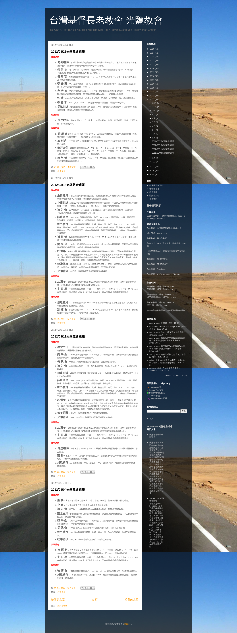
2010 (152, 170)
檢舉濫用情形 (154, 205)
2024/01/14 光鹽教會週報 (156, 499)
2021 (152, 64)
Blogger (127, 624)
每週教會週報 (179, 310)
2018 (152, 76)
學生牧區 (153, 199)
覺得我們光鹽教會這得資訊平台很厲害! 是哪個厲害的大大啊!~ (167, 339)
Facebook (161, 269)
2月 (154, 158)
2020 (152, 68)
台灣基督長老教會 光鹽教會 (106, 20)
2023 (152, 57)
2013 (152, 95)
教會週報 (62, 171)
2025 (152, 49)
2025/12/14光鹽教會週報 (159, 426)
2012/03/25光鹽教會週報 (68, 51)
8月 (154, 118)
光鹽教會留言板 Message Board (156, 443)
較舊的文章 (132, 599)
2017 (152, 80)
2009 (152, 174)
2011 (152, 166)
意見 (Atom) (63, 606)
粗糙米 (164, 323)
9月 (154, 114)
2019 (152, 72)
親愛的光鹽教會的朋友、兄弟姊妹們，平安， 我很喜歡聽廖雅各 (167, 361)
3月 (154, 138)
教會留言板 (154, 189)
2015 (152, 88)
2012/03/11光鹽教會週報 (68, 336)
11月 (154, 107)
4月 (154, 134)
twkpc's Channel (173, 274)
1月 (154, 161)
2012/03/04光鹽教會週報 (68, 489)
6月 (154, 126)
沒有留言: (72, 167)
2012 (152, 99)
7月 (154, 122)
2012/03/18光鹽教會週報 (68, 185)
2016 (152, 84)
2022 (152, 60)
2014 (152, 92)
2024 (152, 53)
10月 (154, 110)
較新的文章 (58, 599)
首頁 (95, 599)
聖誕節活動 (154, 195)
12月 (154, 103)
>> (185, 375)
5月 (154, 130)
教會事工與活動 (156, 185)
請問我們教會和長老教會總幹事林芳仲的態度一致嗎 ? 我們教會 (167, 347)
